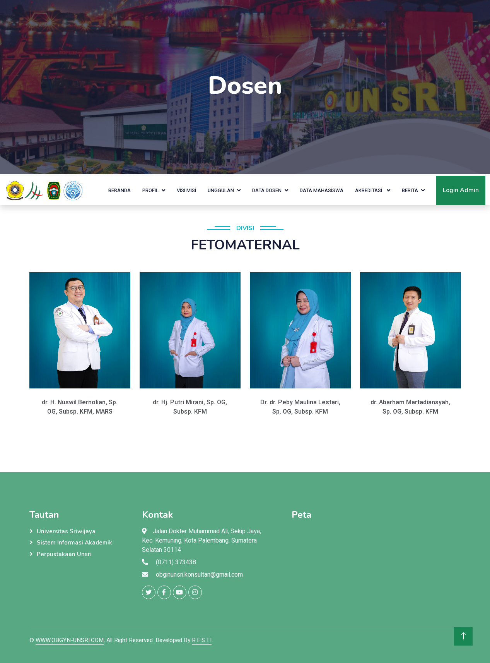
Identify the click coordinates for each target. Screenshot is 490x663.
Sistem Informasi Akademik (74, 542)
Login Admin (461, 190)
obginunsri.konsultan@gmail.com (199, 574)
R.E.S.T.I (202, 640)
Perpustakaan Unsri (64, 554)
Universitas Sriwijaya (66, 531)
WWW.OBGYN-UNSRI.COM (70, 640)
